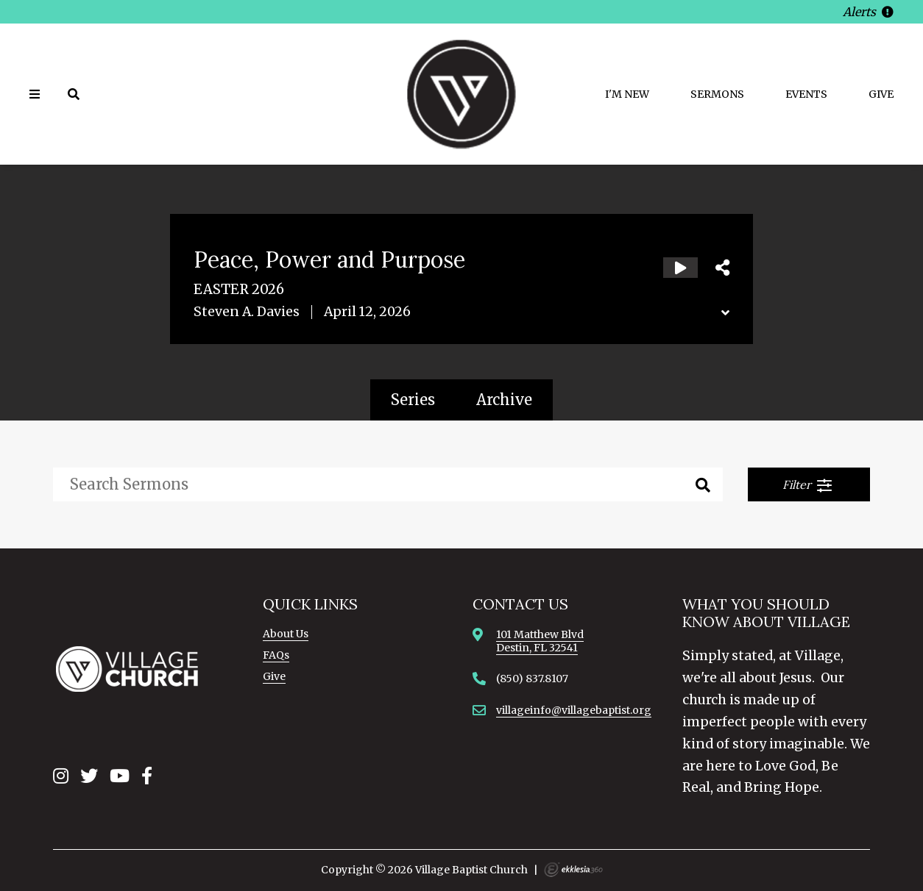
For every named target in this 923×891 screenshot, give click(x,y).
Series (413, 399)
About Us (285, 633)
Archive (504, 399)
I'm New (627, 94)
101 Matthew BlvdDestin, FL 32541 (540, 641)
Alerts (868, 12)
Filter (807, 485)
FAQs (276, 655)
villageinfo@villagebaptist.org (573, 710)
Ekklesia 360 (573, 869)
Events (806, 94)
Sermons (717, 94)
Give (881, 94)
